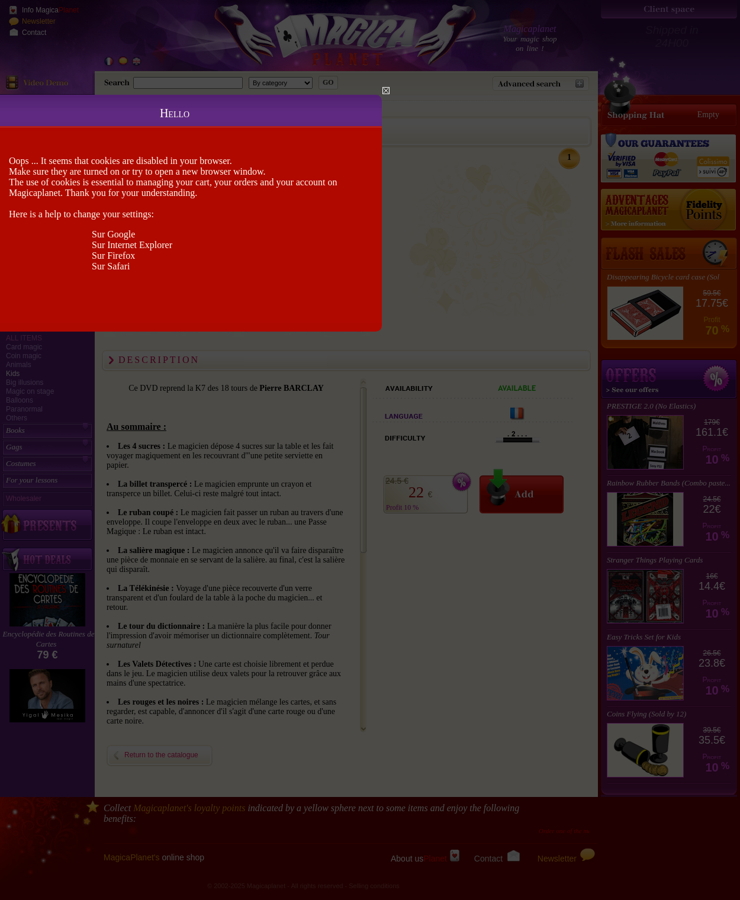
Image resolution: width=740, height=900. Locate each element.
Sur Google (113, 234)
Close (386, 90)
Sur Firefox (113, 255)
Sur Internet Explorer (132, 245)
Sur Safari (111, 266)
